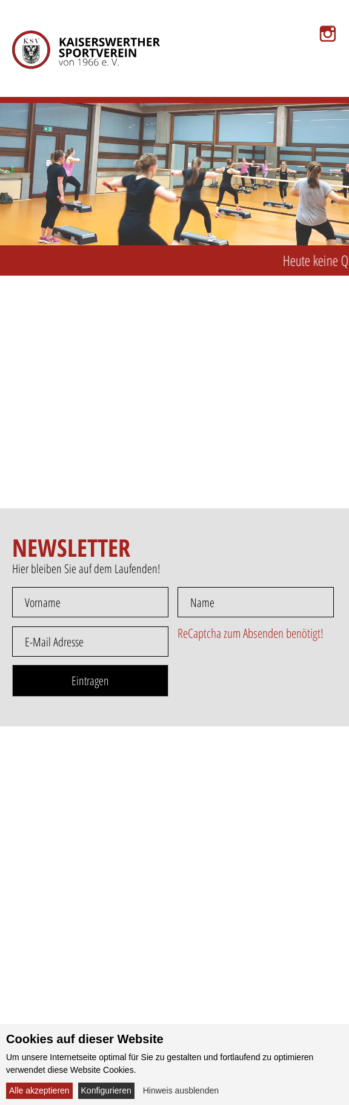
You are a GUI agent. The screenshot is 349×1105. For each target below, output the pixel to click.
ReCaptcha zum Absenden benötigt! (251, 633)
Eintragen (90, 680)
